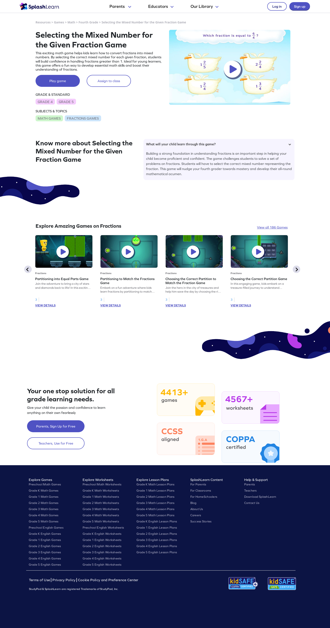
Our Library (204, 6)
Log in (277, 6)
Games (59, 22)
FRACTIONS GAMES (83, 118)
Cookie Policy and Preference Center (108, 580)
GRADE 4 (45, 102)
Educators (161, 6)
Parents (120, 6)
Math (71, 22)
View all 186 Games (272, 227)
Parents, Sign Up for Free (55, 426)
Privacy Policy (63, 580)
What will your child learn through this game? (218, 144)
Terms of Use (40, 580)
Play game (57, 81)
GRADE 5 (66, 102)
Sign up (299, 6)
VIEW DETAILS (45, 305)
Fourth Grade (88, 22)
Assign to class (109, 81)
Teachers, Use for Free (56, 443)
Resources (43, 22)
